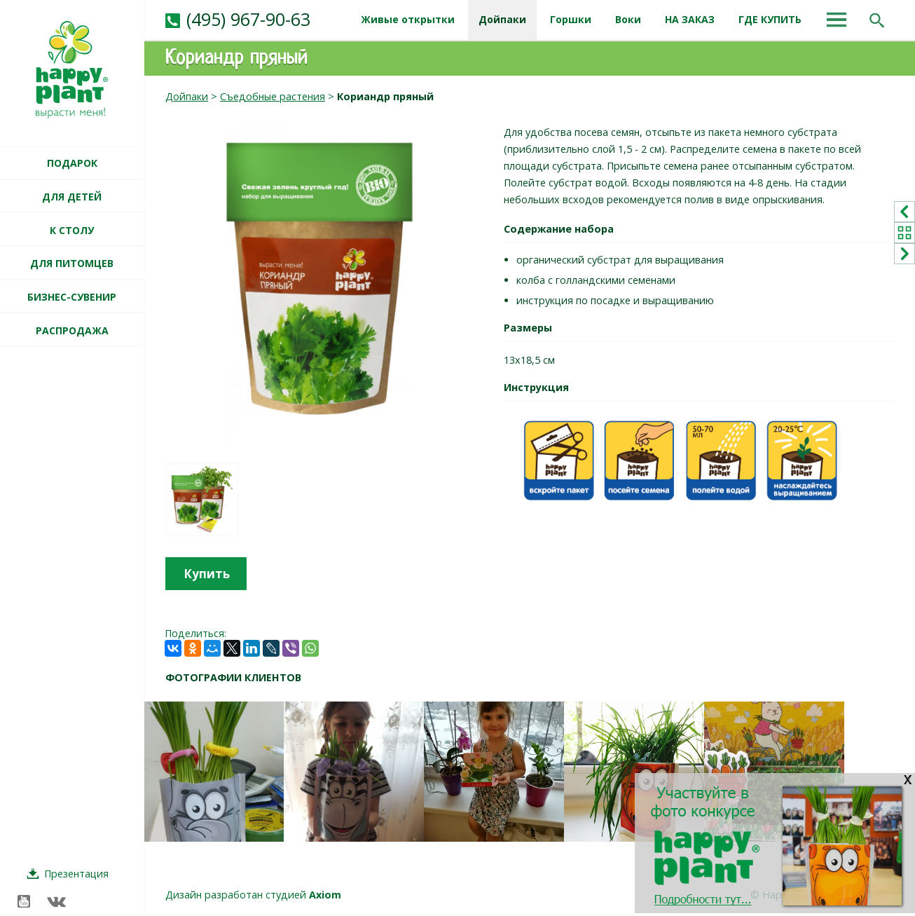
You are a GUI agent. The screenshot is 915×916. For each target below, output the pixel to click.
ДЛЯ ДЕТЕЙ (72, 196)
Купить (207, 574)
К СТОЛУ (72, 230)
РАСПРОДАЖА (72, 330)
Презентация (76, 873)
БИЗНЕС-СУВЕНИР (71, 296)
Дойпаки (186, 96)
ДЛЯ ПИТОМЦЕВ (71, 263)
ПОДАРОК (72, 163)
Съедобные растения (272, 96)
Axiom (325, 894)
